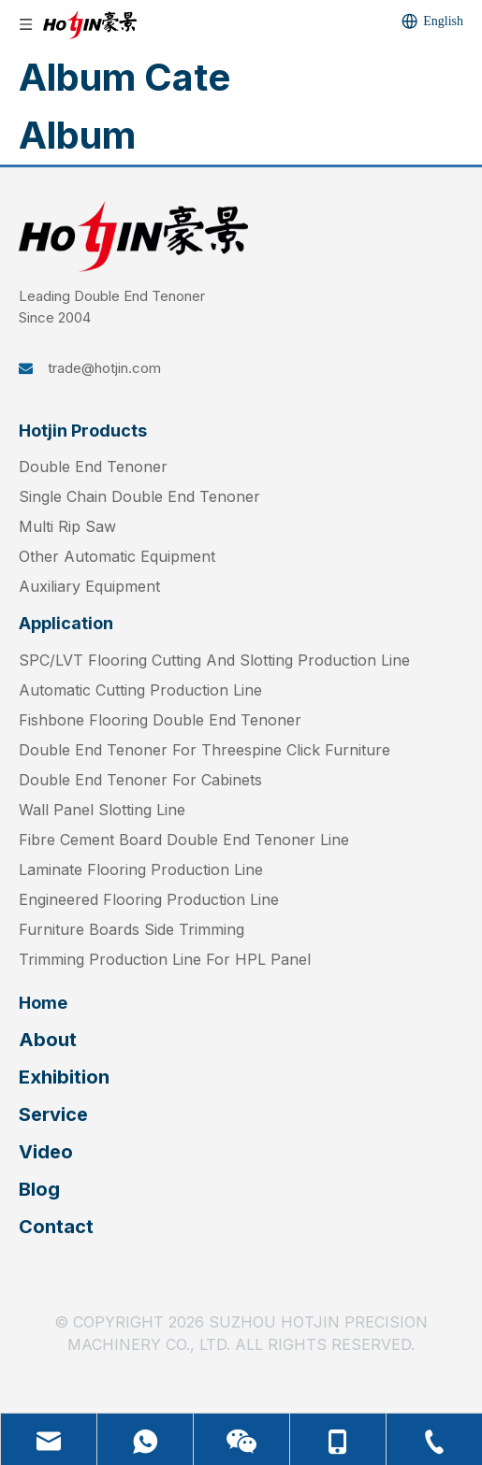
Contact (56, 1226)
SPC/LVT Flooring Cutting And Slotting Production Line (214, 660)
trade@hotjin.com (104, 368)
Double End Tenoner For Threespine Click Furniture (204, 749)
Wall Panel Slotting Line (102, 809)
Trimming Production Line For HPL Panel (165, 959)
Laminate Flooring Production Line (141, 869)
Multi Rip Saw (67, 526)
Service (53, 1114)
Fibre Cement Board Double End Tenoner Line (184, 839)
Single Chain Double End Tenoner (139, 496)
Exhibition (64, 1077)
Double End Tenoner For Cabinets (140, 779)
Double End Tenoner (93, 466)
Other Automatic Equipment (117, 556)
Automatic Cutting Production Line (140, 690)
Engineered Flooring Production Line (149, 899)
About (48, 1039)
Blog (39, 1189)
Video (46, 1152)
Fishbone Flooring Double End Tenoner (160, 720)
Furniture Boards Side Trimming (131, 929)
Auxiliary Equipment (89, 586)
